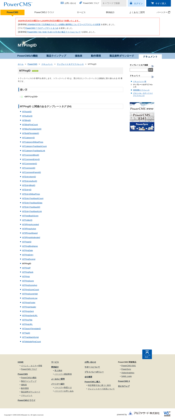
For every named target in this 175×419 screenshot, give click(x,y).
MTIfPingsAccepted (30, 224)
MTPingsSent (28, 311)
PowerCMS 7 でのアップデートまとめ (41, 28)
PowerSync (126, 369)
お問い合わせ (70, 3)
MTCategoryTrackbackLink (33, 151)
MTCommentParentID (31, 172)
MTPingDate (27, 250)
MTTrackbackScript (30, 337)
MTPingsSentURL (30, 315)
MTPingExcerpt (28, 259)
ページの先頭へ (147, 356)
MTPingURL (27, 324)
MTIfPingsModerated (31, 237)
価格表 (78, 55)
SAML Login (126, 376)
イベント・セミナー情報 (31, 366)
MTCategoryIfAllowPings (32, 142)
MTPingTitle (27, 320)
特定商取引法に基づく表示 (99, 385)
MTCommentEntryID (31, 159)
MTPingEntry (27, 255)
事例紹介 (110, 12)
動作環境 (96, 55)
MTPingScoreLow (29, 298)
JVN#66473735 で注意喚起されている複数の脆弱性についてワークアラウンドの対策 (63, 24)
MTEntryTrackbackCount (32, 198)
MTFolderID (27, 220)
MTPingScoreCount (30, 290)
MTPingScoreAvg (29, 285)
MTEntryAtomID (29, 177)
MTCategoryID (28, 138)
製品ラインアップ (56, 55)
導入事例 (58, 370)
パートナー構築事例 (63, 374)
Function (35, 71)
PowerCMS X (124, 381)
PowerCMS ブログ (91, 3)
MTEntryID (26, 190)
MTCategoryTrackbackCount (34, 146)
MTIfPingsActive (29, 229)
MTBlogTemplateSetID (31, 129)
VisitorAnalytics (127, 373)
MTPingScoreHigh (30, 294)
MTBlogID (26, 120)
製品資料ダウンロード (121, 55)
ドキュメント (47, 64)
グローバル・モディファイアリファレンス (143, 94)
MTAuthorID (27, 116)
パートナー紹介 (58, 384)
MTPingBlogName (30, 246)
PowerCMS (12, 12)
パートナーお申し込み (64, 391)
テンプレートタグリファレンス (70, 64)
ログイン (138, 3)
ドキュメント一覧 (139, 81)
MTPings (26, 276)
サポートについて (92, 367)
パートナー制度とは (63, 387)
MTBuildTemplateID (30, 133)
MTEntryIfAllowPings (31, 194)
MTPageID (26, 242)
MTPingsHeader (29, 307)
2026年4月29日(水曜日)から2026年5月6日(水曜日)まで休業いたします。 (49, 21)
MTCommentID (28, 168)
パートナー (161, 12)
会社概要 (88, 377)
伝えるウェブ (124, 386)
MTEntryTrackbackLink (32, 211)
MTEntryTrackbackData (32, 203)
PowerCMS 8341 (128, 366)
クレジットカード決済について (101, 389)
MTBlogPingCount (30, 125)
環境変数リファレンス (141, 90)
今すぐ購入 (160, 3)
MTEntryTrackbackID (31, 207)
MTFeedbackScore (30, 216)
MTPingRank (27, 272)
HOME (21, 362)
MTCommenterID (29, 164)
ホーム (21, 64)
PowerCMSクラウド (44, 12)
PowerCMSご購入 (92, 382)
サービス (81, 12)
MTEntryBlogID (28, 185)
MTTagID (26, 333)
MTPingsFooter (28, 302)
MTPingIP (26, 268)
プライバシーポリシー (94, 372)
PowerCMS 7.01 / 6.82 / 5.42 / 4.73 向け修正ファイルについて (54, 32)
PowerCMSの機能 (27, 55)
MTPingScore (28, 281)
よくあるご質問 (137, 12)
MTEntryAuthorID (29, 181)
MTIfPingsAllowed (30, 233)
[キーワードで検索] (112, 3)
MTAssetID (27, 112)
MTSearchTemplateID (31, 329)
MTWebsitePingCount (31, 342)
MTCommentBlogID (30, 155)
